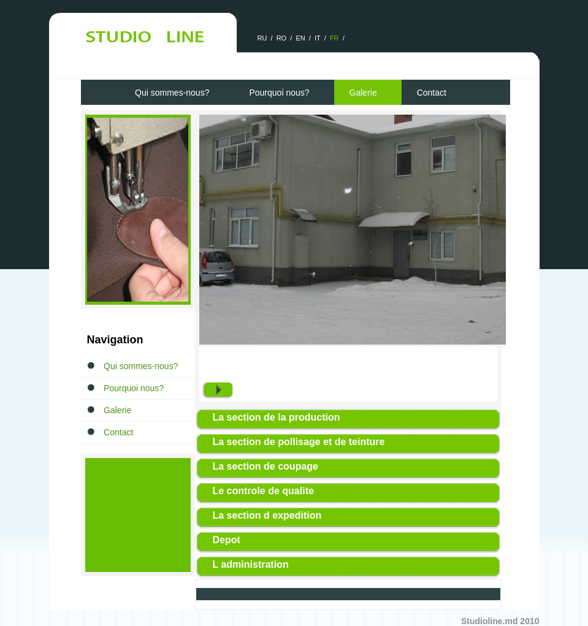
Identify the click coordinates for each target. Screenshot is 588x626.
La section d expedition (267, 515)
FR (334, 38)
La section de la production (276, 417)
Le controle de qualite (263, 491)
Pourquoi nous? (279, 92)
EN (300, 38)
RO (282, 38)
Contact (431, 92)
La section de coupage (265, 466)
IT (318, 38)
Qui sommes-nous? (172, 92)
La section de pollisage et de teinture (299, 442)
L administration (251, 564)
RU (262, 38)
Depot (226, 540)
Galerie (363, 92)
